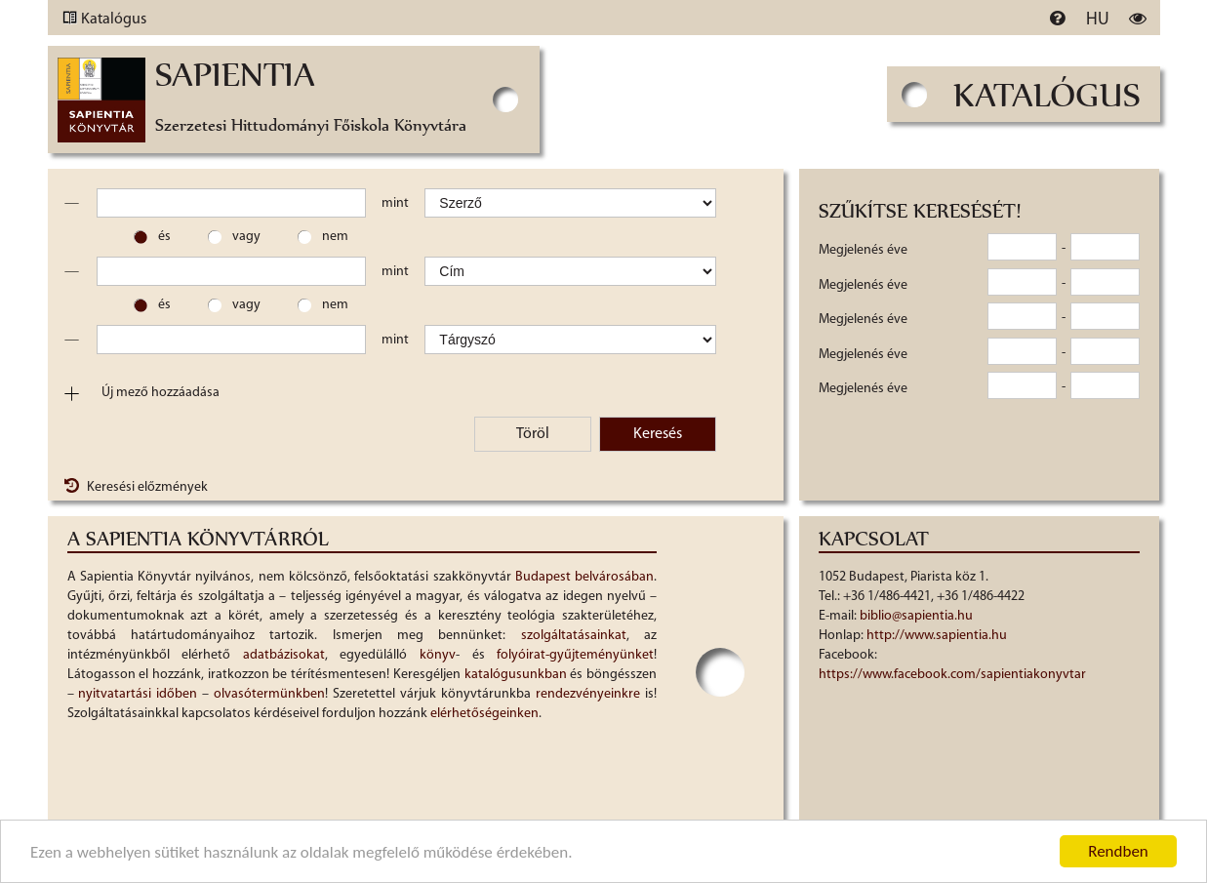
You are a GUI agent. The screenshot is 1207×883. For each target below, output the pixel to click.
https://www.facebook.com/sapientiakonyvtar (952, 674)
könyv (438, 655)
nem (335, 236)
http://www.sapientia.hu (936, 635)
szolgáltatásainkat (573, 635)
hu (1097, 20)
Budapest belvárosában (584, 577)
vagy (246, 236)
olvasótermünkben (269, 694)
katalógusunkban (515, 674)
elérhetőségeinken (484, 713)
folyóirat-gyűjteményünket (575, 655)
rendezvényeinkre (588, 694)
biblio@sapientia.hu (916, 616)
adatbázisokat (284, 655)
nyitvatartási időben (137, 694)
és (164, 236)
